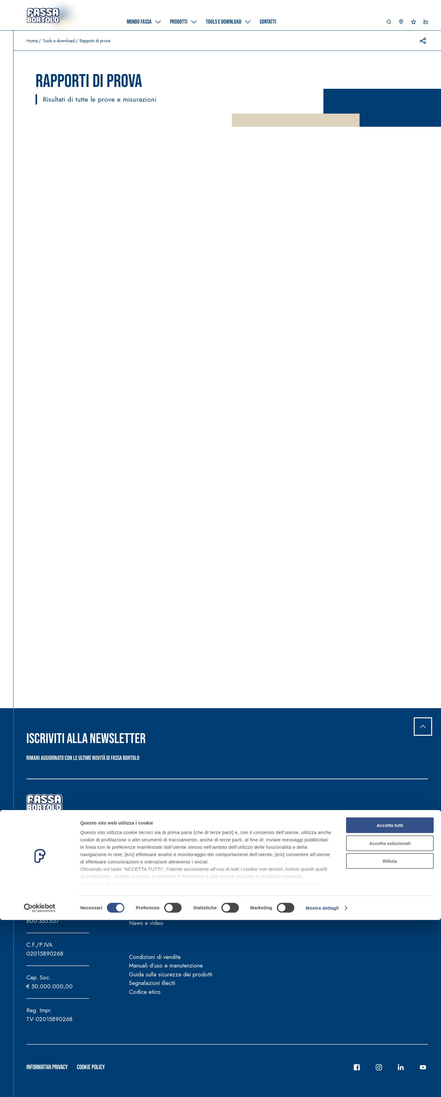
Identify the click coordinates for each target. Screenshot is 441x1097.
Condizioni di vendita (155, 957)
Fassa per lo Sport (151, 907)
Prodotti (223, 840)
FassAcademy (146, 881)
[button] (389, 23)
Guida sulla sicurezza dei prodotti (170, 974)
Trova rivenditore (396, 898)
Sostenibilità (143, 865)
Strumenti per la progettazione (308, 873)
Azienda (139, 856)
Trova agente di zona (402, 873)
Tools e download (59, 41)
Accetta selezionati (389, 1020)
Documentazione (291, 856)
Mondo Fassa (152, 840)
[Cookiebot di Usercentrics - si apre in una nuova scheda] (39, 1085)
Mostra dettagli (322, 1085)
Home (32, 41)
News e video (146, 923)
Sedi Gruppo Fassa (399, 856)
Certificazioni (224, 873)
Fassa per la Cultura (153, 898)
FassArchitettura (148, 889)
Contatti (390, 840)
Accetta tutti (390, 1002)
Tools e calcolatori (293, 865)
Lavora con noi (394, 865)
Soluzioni (219, 865)
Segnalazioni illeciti (152, 983)
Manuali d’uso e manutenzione (166, 965)
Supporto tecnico (397, 882)
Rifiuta (390, 1038)
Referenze (221, 882)
